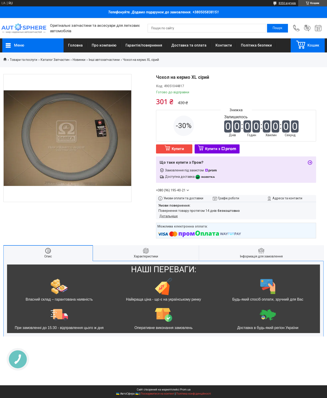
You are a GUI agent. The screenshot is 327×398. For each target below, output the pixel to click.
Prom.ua (185, 389)
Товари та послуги (23, 60)
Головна (75, 45)
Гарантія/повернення (144, 45)
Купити (178, 149)
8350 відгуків (287, 3)
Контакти (224, 45)
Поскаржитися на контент (157, 393)
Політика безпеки (256, 45)
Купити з (220, 149)
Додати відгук (307, 28)
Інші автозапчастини (104, 60)
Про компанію (104, 45)
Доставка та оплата (188, 45)
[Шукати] (277, 28)
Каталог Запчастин (55, 60)
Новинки (79, 60)
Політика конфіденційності (193, 393)
